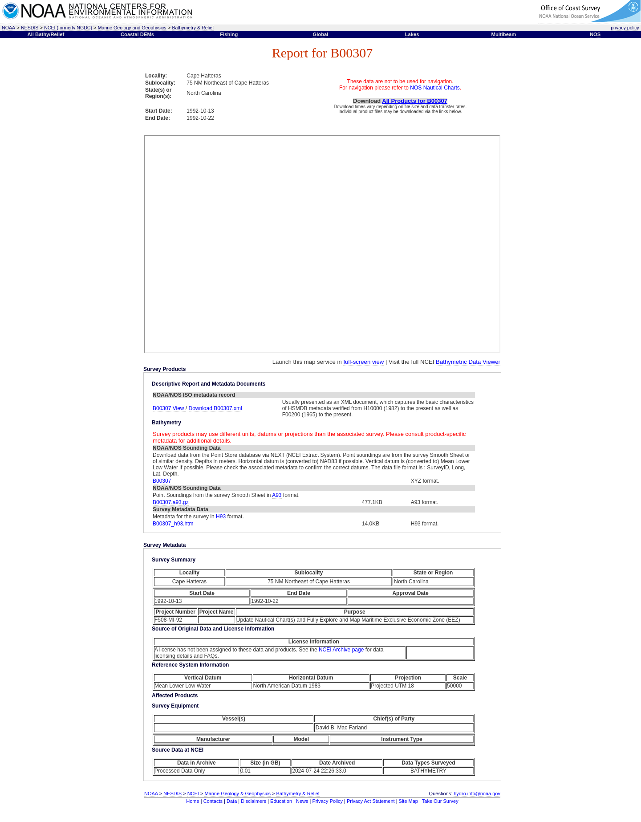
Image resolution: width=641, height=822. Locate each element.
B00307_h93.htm (173, 524)
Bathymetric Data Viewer (468, 361)
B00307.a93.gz (171, 502)
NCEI (193, 793)
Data (232, 801)
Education (281, 801)
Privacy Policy (327, 801)
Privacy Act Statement (371, 801)
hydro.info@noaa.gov (477, 793)
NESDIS (30, 27)
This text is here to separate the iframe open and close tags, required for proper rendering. (322, 244)
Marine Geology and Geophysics (132, 27)
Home (192, 801)
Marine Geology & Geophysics (237, 793)
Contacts (213, 801)
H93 (221, 516)
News (302, 801)
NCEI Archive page (341, 650)
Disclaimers (253, 801)
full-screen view (363, 361)
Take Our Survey (440, 801)
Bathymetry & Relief (193, 27)
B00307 (162, 481)
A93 (276, 495)
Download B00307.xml (215, 408)
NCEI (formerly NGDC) (68, 27)
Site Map (408, 801)
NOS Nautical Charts (434, 88)
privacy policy (625, 27)
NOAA (8, 27)
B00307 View (169, 408)
